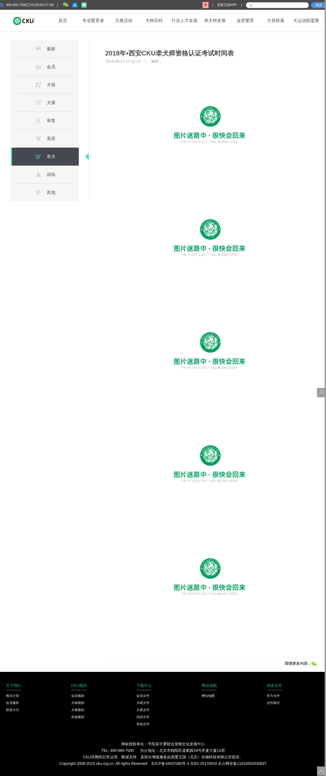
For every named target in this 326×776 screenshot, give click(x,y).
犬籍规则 (77, 703)
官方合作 (273, 696)
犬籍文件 (142, 703)
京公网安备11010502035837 (242, 763)
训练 (45, 174)
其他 (45, 192)
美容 (45, 138)
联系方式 (12, 710)
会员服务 (12, 703)
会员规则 (77, 696)
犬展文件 (142, 710)
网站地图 (208, 696)
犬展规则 (77, 710)
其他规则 (77, 717)
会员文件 (142, 696)
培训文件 (142, 717)
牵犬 (45, 156)
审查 (45, 120)
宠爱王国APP (227, 5)
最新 (45, 49)
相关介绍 (12, 696)
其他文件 (142, 724)
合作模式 (273, 703)
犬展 (45, 102)
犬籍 (45, 85)
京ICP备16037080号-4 (170, 763)
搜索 (318, 5)
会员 (45, 67)
